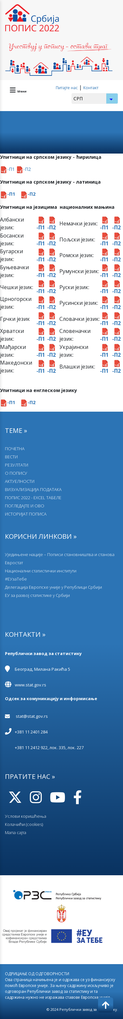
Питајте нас (67, 87)
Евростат (14, 563)
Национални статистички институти (40, 571)
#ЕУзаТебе (16, 579)
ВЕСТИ (11, 457)
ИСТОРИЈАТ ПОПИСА (26, 514)
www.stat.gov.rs (30, 685)
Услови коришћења (25, 816)
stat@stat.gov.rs (32, 716)
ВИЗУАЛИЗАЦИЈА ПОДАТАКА (33, 489)
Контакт (90, 87)
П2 (28, 169)
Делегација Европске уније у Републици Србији (53, 587)
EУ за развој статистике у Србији (37, 595)
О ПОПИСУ (16, 473)
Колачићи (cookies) (24, 824)
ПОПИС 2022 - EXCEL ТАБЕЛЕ (33, 498)
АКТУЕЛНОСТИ (19, 481)
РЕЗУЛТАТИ (16, 465)
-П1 (8, 169)
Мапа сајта (15, 832)
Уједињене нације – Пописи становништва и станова (59, 554)
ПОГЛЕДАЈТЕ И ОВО (24, 506)
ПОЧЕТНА (15, 449)
